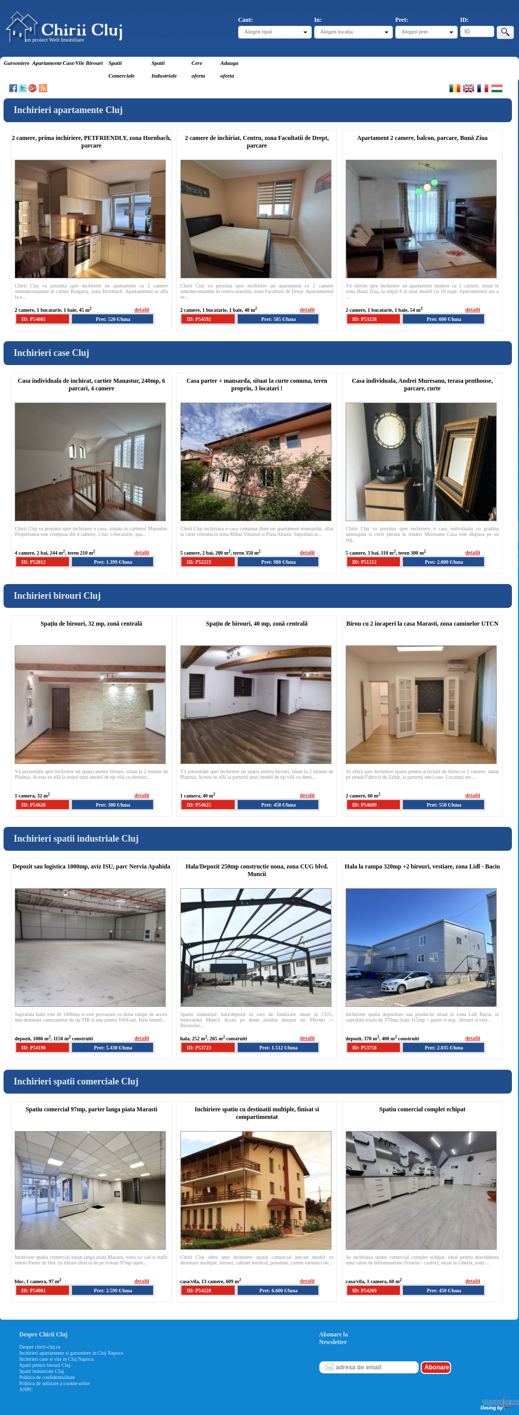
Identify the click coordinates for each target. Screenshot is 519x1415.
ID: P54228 (199, 1290)
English (468, 88)
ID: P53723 (199, 1047)
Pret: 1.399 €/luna (113, 562)
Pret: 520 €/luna (113, 319)
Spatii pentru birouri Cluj (44, 1365)
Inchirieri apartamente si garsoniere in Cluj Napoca (71, 1353)
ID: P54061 (33, 1290)
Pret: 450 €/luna (278, 805)
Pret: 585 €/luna (278, 319)
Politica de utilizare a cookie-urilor (54, 1383)
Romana (455, 88)
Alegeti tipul (258, 31)
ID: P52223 (199, 562)
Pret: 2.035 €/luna (444, 1047)
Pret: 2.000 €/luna (444, 562)
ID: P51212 (364, 562)
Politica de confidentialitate (47, 1377)
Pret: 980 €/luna (278, 562)
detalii (141, 309)
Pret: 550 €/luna (444, 805)
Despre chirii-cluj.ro (39, 1347)
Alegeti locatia (336, 31)
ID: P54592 (199, 319)
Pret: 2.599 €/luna (113, 1290)
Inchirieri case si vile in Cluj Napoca (56, 1359)
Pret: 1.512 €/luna (279, 1047)
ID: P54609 (364, 805)
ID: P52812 (33, 562)
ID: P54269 (364, 1290)
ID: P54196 (33, 1047)
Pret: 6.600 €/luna (279, 1290)
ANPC (26, 1389)
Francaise (483, 88)
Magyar (497, 88)
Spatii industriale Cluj (41, 1371)
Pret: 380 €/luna (113, 805)
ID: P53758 (364, 1047)
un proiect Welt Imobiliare (54, 40)
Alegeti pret (414, 31)
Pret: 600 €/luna (444, 319)
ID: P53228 (364, 319)
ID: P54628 (33, 805)
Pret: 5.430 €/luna (113, 1047)
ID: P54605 (33, 319)
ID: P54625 (199, 805)
